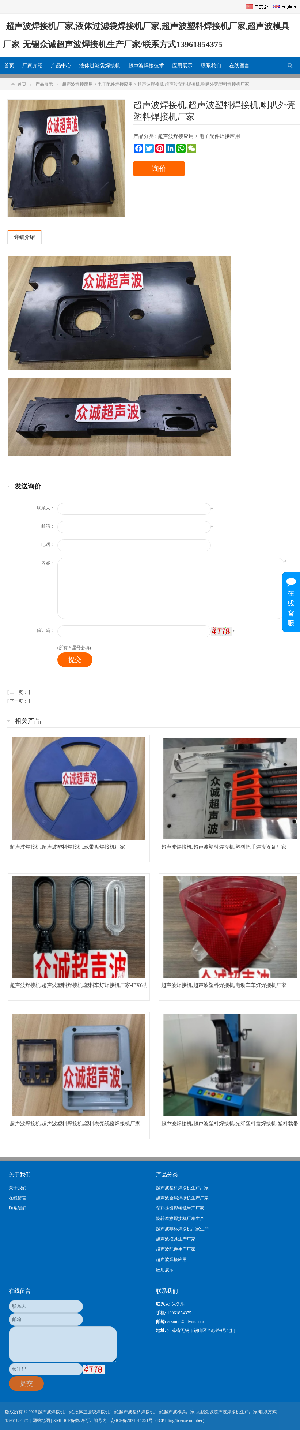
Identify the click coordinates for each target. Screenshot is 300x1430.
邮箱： (47, 526)
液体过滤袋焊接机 (99, 65)
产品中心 (61, 65)
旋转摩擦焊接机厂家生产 (180, 1218)
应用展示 (182, 65)
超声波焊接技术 (146, 65)
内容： (47, 562)
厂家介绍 (32, 65)
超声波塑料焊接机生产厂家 (182, 1187)
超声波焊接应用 (77, 84)
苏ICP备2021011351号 (132, 1420)
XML (57, 1420)
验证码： (45, 630)
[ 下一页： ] (18, 701)
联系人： (45, 507)
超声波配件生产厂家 (175, 1249)
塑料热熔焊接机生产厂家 (180, 1208)
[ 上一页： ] (18, 692)
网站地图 (41, 1420)
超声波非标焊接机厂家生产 (182, 1228)
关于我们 (17, 1187)
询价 (159, 169)
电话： (47, 544)
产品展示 (44, 84)
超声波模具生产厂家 (175, 1239)
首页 (9, 65)
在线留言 (239, 65)
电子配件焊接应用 (115, 84)
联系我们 (211, 65)
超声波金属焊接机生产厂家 (182, 1198)
